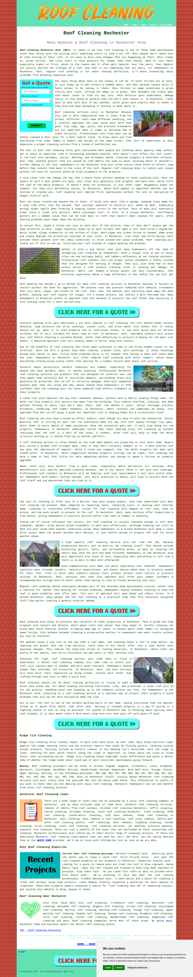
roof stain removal (141, 819)
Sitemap (21, 952)
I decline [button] (119, 968)
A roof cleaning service (37, 442)
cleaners (81, 573)
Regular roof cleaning (35, 586)
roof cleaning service (68, 659)
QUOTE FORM (44, 840)
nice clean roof (34, 178)
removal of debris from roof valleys (70, 808)
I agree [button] (108, 968)
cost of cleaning (37, 501)
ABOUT (143, 25)
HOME (126, 25)
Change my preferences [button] (137, 968)
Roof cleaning (156, 240)
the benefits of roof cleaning (51, 347)
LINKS (134, 25)
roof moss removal (119, 815)
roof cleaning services (106, 284)
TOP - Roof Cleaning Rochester (40, 930)
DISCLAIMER (166, 25)
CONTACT (153, 25)
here (169, 920)
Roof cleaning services (72, 112)
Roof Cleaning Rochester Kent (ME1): (46, 50)
